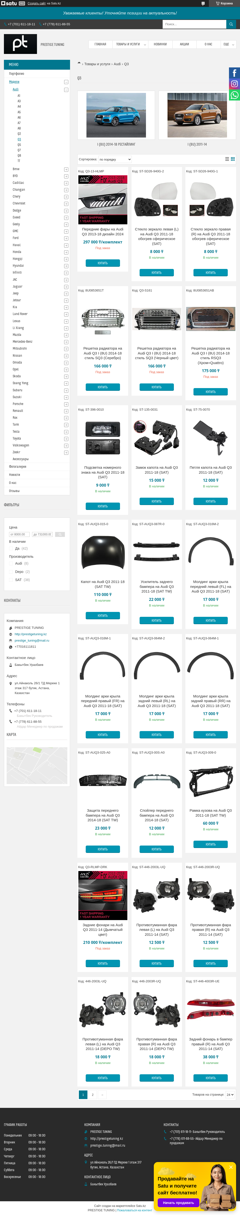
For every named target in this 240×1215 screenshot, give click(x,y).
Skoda (17, 376)
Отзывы (14, 491)
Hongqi (18, 259)
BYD (15, 176)
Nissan (17, 356)
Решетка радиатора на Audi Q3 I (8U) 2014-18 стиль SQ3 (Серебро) (102, 353)
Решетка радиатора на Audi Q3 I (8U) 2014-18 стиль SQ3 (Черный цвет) (156, 353)
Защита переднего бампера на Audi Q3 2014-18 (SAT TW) (103, 815)
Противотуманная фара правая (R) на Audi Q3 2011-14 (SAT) (210, 930)
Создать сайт (37, 3)
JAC (15, 280)
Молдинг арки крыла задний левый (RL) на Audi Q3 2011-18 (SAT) (157, 701)
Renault (18, 411)
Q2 (19, 134)
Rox (15, 418)
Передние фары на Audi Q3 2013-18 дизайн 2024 (103, 231)
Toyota (17, 439)
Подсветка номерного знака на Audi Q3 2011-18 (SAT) (102, 472)
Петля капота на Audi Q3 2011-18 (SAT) (211, 469)
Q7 (19, 150)
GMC (15, 231)
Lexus (16, 321)
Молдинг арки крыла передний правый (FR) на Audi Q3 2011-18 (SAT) (103, 701)
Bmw (16, 169)
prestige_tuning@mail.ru (32, 640)
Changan (19, 190)
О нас (208, 44)
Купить (103, 263)
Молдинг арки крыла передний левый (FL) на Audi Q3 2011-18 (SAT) (210, 586)
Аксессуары (21, 459)
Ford (16, 238)
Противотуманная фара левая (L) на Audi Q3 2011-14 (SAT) (156, 930)
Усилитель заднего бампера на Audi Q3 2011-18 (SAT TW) (157, 586)
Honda (17, 252)
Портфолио (16, 74)
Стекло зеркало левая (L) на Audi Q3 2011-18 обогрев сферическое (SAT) (157, 236)
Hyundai (18, 266)
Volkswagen (21, 445)
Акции (184, 44)
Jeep (16, 293)
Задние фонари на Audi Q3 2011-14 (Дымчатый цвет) (103, 930)
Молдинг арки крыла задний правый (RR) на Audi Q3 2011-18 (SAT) (210, 701)
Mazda (17, 335)
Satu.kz (141, 1206)
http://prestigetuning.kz (31, 634)
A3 (19, 101)
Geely (16, 224)
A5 (19, 112)
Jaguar (17, 287)
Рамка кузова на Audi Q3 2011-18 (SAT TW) (211, 812)
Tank (16, 425)
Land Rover (20, 314)
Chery (16, 197)
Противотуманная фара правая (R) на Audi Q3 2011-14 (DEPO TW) (156, 1044)
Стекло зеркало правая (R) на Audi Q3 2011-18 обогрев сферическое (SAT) (211, 236)
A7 (19, 123)
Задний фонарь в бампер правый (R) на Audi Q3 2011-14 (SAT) (210, 1044)
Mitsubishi (20, 349)
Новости (14, 475)
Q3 (19, 139)
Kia (15, 307)
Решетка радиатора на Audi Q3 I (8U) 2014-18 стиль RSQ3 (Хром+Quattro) (210, 355)
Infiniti (17, 273)
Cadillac (18, 183)
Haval (17, 245)
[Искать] (231, 24)
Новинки (160, 44)
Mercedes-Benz (22, 342)
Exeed (16, 217)
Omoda (17, 363)
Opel (16, 369)
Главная (100, 44)
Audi (117, 64)
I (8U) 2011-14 (197, 144)
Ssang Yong (20, 383)
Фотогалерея (17, 467)
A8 (19, 128)
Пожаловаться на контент (134, 1210)
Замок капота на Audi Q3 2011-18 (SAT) (157, 469)
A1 (19, 96)
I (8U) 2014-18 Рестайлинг (116, 144)
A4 (19, 107)
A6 (19, 118)
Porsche (18, 404)
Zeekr (16, 452)
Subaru (17, 390)
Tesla (16, 432)
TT (19, 161)
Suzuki (17, 397)
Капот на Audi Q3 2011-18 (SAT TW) (102, 584)
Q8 (19, 156)
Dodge (17, 211)
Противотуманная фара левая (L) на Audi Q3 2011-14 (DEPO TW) (103, 1044)
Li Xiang (18, 328)
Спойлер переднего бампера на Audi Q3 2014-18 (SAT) (157, 815)
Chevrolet (19, 203)
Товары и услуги (128, 44)
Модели (14, 82)
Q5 (19, 145)
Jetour (17, 300)
